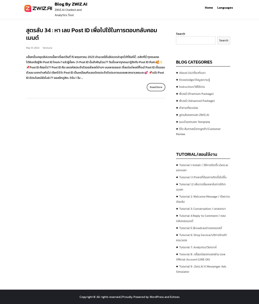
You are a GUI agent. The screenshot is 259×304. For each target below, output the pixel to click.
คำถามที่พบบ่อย (188, 108)
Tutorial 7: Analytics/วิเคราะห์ (198, 247)
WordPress (157, 297)
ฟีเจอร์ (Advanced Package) (197, 101)
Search (180, 33)
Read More (156, 87)
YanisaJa (47, 47)
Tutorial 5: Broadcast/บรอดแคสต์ (200, 228)
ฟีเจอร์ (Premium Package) (196, 94)
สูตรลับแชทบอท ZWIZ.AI (194, 115)
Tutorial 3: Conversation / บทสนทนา (202, 209)
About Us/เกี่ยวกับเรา (192, 73)
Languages (225, 7)
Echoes (175, 297)
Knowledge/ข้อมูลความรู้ (194, 80)
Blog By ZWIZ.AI (71, 4)
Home (209, 7)
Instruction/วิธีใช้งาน (192, 87)
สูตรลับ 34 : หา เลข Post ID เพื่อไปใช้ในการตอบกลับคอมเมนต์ (91, 34)
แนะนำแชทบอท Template (194, 122)
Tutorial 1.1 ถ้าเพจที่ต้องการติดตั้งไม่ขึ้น (202, 177)
